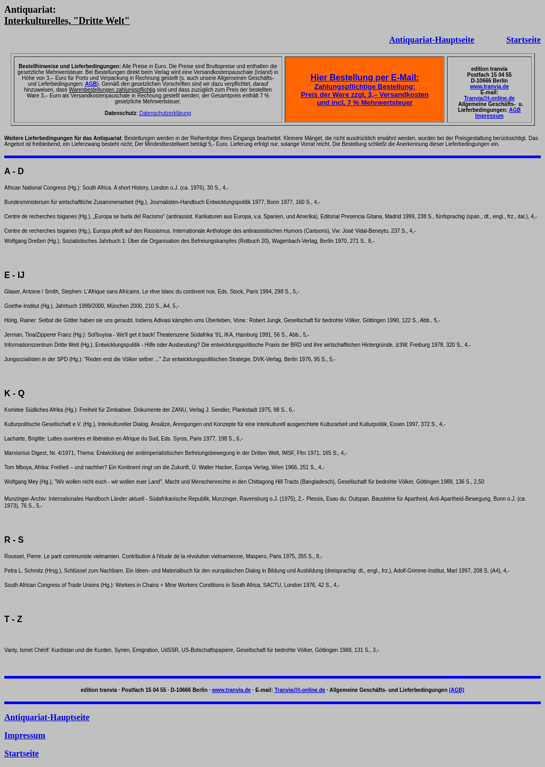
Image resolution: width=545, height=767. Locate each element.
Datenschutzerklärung (165, 113)
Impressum (489, 116)
